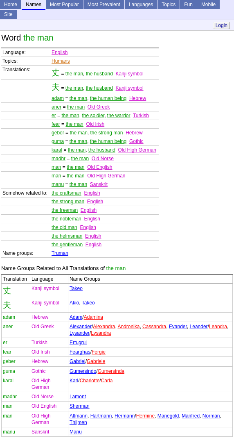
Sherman (80, 406)
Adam (76, 317)
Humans (61, 61)
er (54, 115)
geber (58, 133)
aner (56, 107)
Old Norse (103, 158)
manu (58, 184)
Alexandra (104, 326)
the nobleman (66, 219)
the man (74, 74)
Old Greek (99, 107)
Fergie (99, 352)
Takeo (76, 288)
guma (58, 141)
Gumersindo (83, 371)
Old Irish (95, 124)
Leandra (218, 326)
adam (58, 98)
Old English (99, 167)
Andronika (128, 326)
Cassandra (154, 326)
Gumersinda (111, 371)
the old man (64, 227)
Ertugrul (78, 342)
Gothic (136, 141)
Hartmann (101, 416)
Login (221, 25)
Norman (211, 416)
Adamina (93, 317)
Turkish (141, 115)
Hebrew (137, 98)
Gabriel (78, 361)
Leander (199, 326)
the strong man (106, 133)
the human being (108, 98)
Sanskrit (99, 184)
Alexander (81, 326)
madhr (58, 158)
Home (10, 4)
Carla (107, 381)
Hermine (145, 416)
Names (33, 4)
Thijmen (78, 422)
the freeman (65, 210)
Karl (74, 381)
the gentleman (67, 244)
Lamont (78, 396)
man (56, 167)
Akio (74, 303)
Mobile (208, 4)
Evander (178, 326)
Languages (141, 4)
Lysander (80, 333)
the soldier (93, 115)
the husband (99, 74)
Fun (188, 4)
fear (56, 124)
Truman (60, 253)
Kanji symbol (130, 74)
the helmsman (67, 236)
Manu (76, 432)
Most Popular (64, 4)
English (60, 52)
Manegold (168, 416)
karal (57, 150)
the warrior (118, 115)
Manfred (191, 416)
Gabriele (96, 361)
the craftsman (66, 193)
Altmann (79, 416)
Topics (169, 4)
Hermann (125, 416)
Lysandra (101, 333)
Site (8, 14)
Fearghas (80, 352)
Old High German (137, 150)
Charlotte (90, 381)
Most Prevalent (104, 4)
